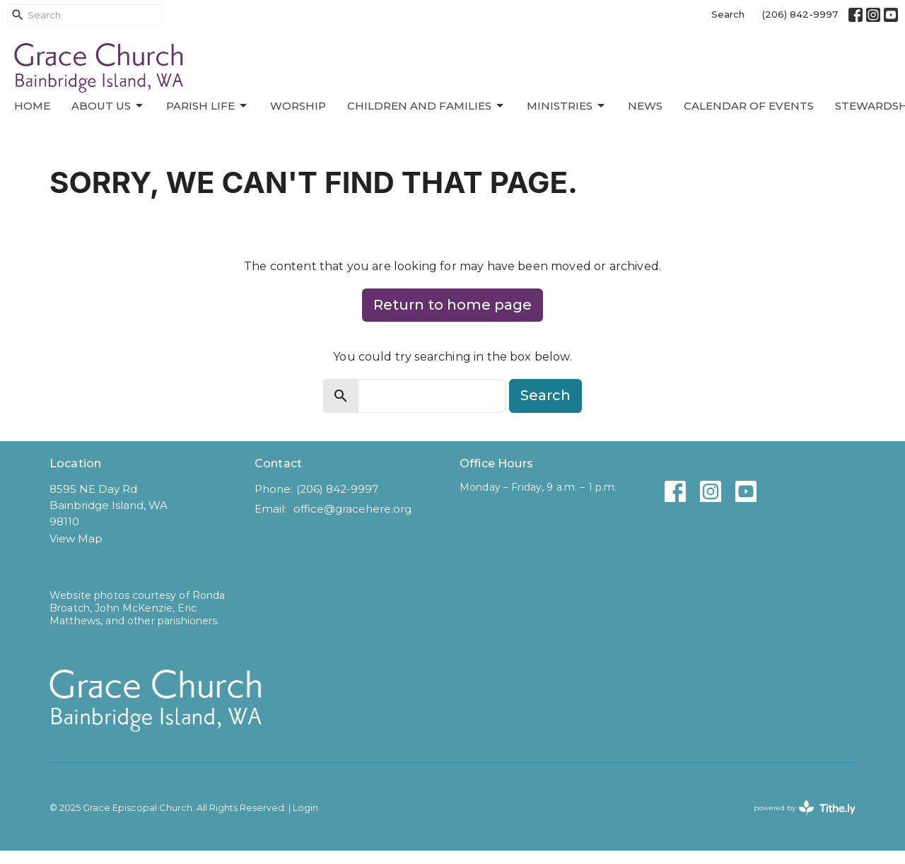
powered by (805, 807)
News (645, 105)
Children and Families (426, 106)
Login (305, 807)
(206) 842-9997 (800, 14)
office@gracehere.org (352, 508)
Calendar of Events (749, 105)
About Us (108, 106)
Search (728, 14)
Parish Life (207, 106)
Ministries (567, 106)
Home (32, 105)
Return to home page (452, 304)
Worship (298, 105)
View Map (76, 538)
